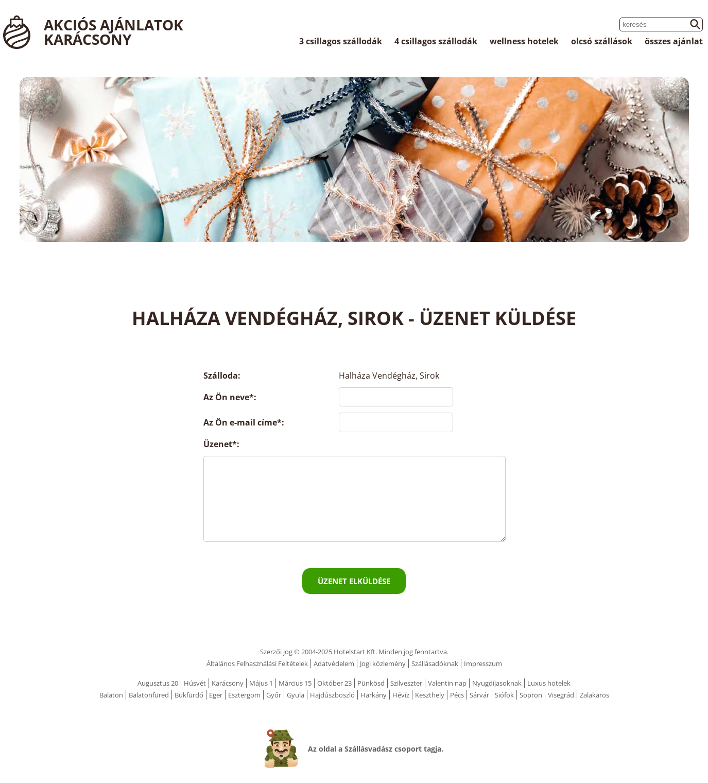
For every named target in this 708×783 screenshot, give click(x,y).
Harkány (373, 695)
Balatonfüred (149, 695)
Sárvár (479, 695)
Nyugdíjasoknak (497, 683)
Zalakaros (594, 695)
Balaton (111, 695)
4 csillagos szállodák (435, 41)
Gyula (295, 695)
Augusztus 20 (157, 683)
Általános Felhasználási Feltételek (257, 663)
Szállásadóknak (434, 663)
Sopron (531, 695)
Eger (215, 695)
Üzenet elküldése (354, 581)
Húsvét (195, 683)
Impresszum (483, 663)
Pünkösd (371, 683)
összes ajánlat (674, 41)
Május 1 (261, 683)
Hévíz (400, 695)
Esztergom (244, 695)
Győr (273, 695)
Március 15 (295, 683)
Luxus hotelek (549, 683)
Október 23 (334, 683)
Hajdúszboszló (332, 695)
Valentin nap (447, 683)
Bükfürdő (189, 695)
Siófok (504, 695)
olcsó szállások (601, 41)
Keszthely (429, 695)
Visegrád (561, 695)
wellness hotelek (524, 41)
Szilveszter (406, 683)
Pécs (457, 695)
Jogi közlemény (383, 663)
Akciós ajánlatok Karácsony (113, 32)
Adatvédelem (334, 663)
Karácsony (228, 683)
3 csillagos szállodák (340, 41)
